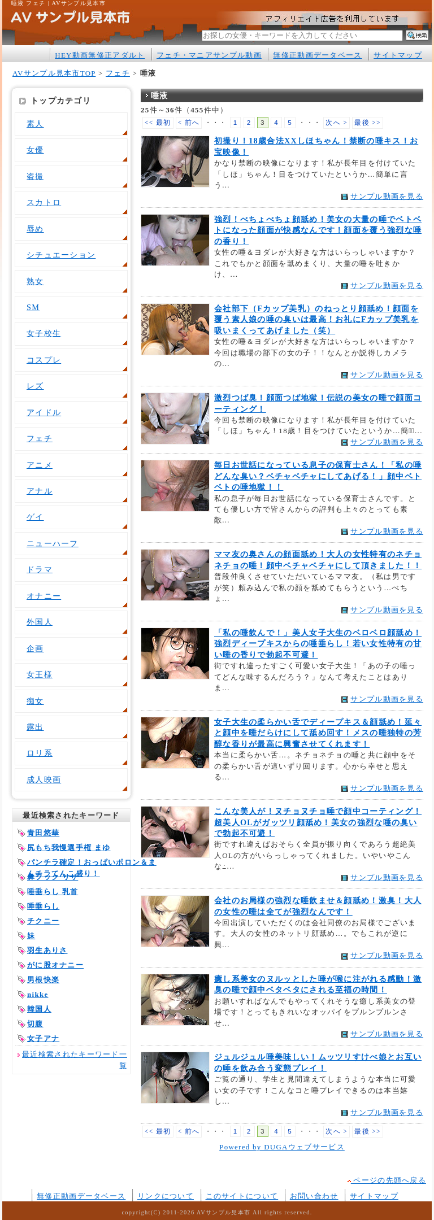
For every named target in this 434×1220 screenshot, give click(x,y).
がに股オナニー (55, 965)
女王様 (40, 674)
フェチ (118, 73)
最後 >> (367, 123)
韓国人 (39, 1009)
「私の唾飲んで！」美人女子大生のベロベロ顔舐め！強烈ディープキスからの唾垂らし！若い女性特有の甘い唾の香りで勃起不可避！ (318, 643)
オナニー (44, 595)
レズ (35, 385)
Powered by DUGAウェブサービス (282, 1147)
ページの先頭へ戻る (387, 1180)
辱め (35, 228)
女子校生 (44, 333)
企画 (35, 648)
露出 (35, 726)
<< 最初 (158, 123)
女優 (35, 149)
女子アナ (43, 1038)
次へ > (337, 123)
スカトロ (44, 202)
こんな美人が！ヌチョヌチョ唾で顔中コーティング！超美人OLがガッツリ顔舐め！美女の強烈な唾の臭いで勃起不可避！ (318, 822)
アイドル (44, 412)
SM (33, 307)
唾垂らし (43, 906)
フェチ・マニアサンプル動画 (209, 55)
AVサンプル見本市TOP (54, 73)
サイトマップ (398, 55)
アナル (40, 490)
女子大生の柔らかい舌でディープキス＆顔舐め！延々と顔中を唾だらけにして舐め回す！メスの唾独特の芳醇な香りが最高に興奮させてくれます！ (318, 732)
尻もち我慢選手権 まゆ (69, 847)
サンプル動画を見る (386, 196)
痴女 (35, 700)
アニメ (40, 464)
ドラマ (40, 569)
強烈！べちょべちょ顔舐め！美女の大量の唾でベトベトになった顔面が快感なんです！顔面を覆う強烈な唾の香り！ (318, 230)
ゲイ (35, 516)
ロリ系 (40, 752)
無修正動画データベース (317, 55)
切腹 (35, 1023)
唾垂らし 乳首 (52, 891)
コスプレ (44, 359)
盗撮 (35, 176)
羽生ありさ (47, 950)
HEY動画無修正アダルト (100, 55)
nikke (37, 994)
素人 (35, 123)
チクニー (43, 921)
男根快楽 (43, 979)
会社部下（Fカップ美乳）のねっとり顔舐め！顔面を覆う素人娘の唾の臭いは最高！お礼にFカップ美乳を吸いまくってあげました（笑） (316, 319)
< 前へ (189, 123)
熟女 (35, 281)
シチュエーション (61, 254)
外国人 (40, 621)
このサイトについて (242, 1196)
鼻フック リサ (52, 877)
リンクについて (165, 1196)
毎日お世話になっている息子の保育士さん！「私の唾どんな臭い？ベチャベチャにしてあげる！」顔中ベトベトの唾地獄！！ (318, 475)
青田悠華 (43, 833)
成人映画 (44, 779)
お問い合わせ (314, 1196)
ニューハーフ (53, 543)
